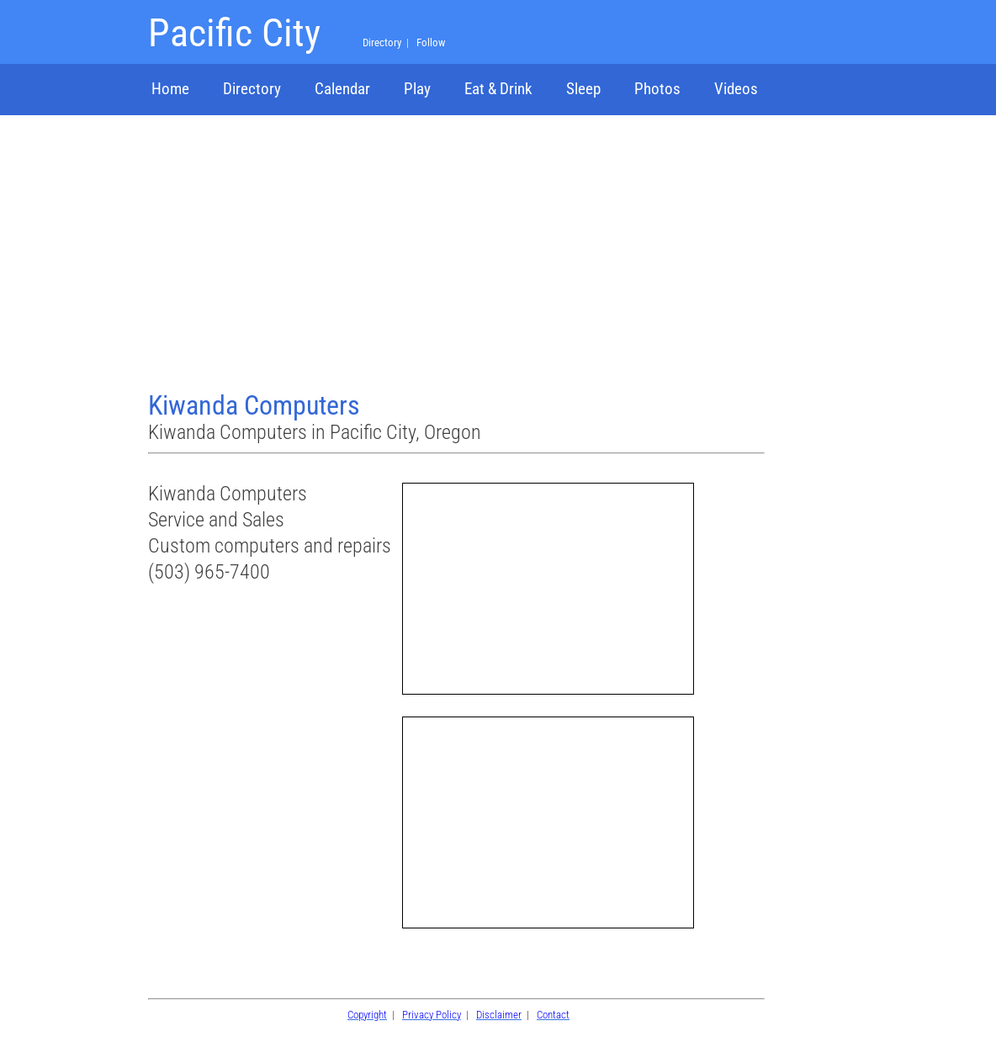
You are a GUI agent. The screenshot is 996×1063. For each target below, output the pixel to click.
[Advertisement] (458, 255)
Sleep (583, 88)
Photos (657, 88)
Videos (736, 88)
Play (417, 88)
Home (170, 88)
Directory (252, 88)
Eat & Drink (498, 88)
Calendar (342, 88)
